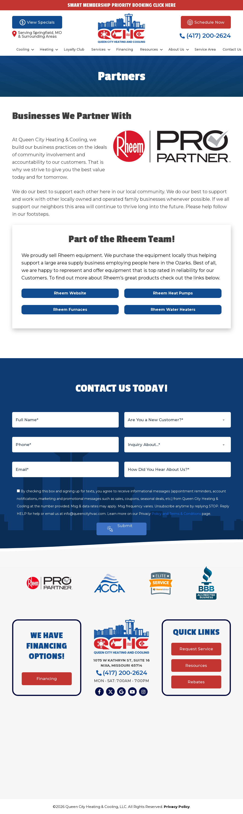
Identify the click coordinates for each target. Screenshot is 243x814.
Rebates (196, 682)
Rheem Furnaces (70, 309)
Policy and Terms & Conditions (176, 514)
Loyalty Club (74, 49)
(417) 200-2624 (205, 35)
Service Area (205, 49)
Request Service (196, 649)
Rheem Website (70, 293)
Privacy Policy (177, 806)
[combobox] (177, 419)
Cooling (22, 49)
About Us (176, 49)
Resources (149, 49)
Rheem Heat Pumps (173, 293)
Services (98, 49)
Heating (46, 49)
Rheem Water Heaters (173, 309)
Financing (124, 49)
